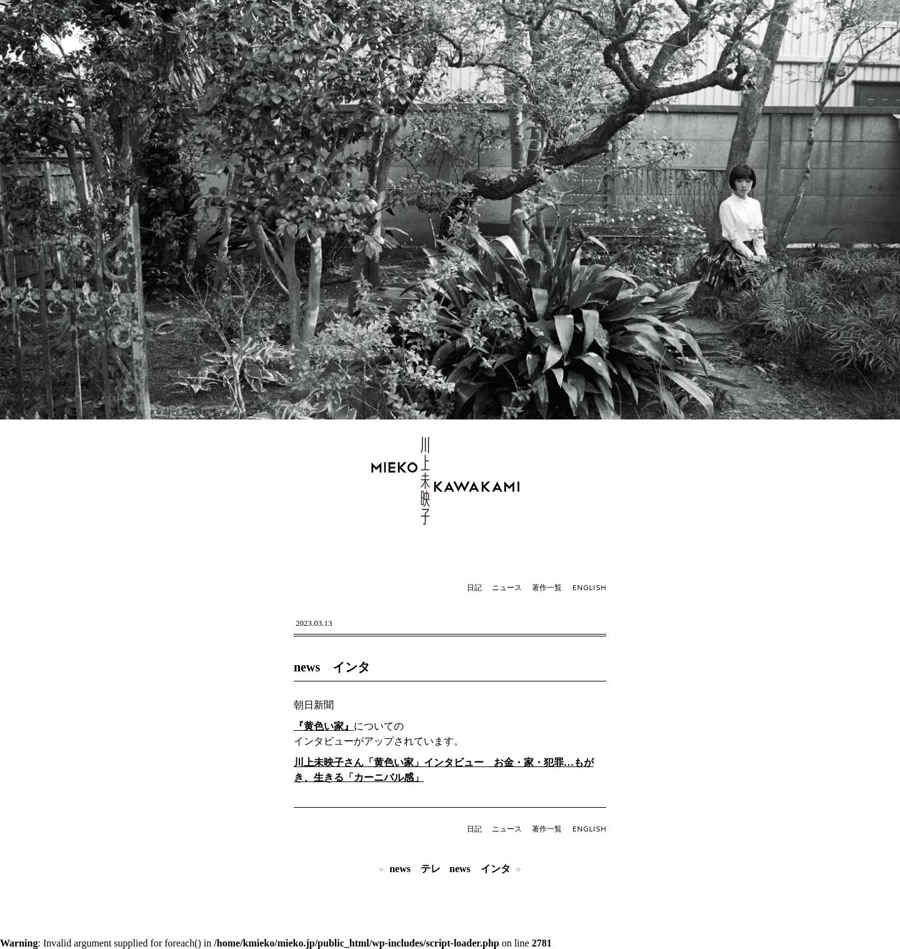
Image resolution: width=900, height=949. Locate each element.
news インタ (332, 667)
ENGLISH (589, 587)
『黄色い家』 (324, 726)
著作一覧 (547, 587)
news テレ (415, 868)
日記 (474, 587)
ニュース (507, 587)
